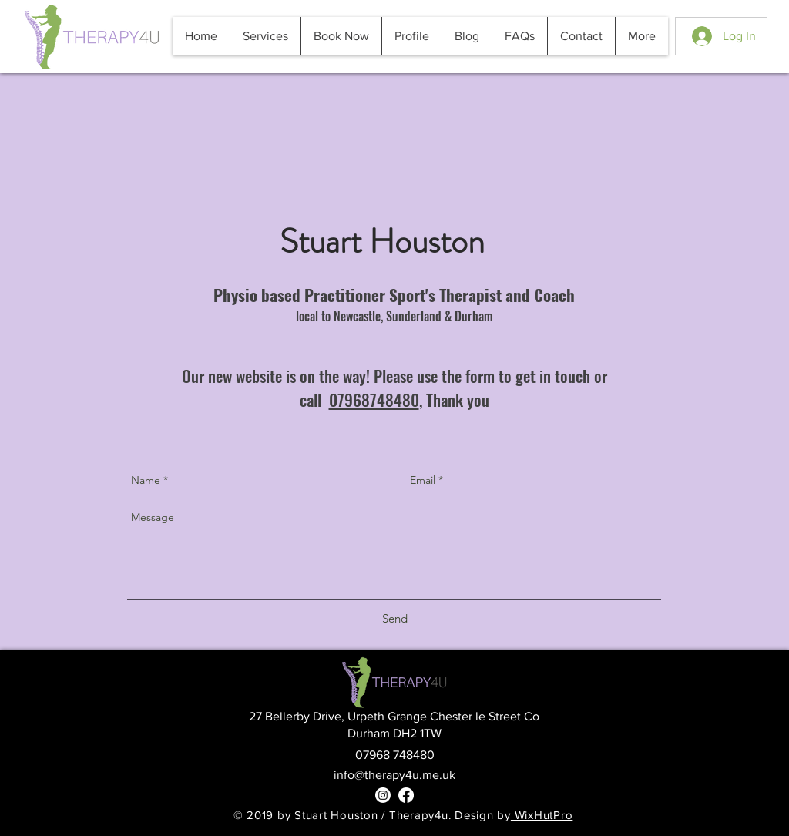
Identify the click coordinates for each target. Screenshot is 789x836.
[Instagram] (383, 795)
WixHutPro (542, 814)
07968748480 (374, 399)
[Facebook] (406, 795)
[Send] (394, 618)
